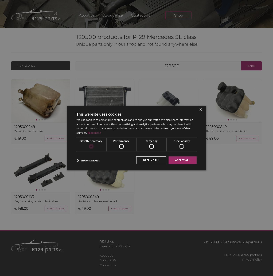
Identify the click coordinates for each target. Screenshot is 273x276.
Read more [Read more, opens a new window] (94, 132)
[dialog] (136, 138)
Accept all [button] (182, 160)
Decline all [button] (151, 160)
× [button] (200, 109)
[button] (88, 160)
